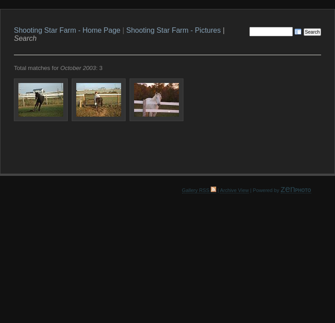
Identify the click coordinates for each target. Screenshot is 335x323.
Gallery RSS (199, 190)
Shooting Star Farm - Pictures (173, 30)
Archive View (234, 190)
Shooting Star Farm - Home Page (67, 30)
